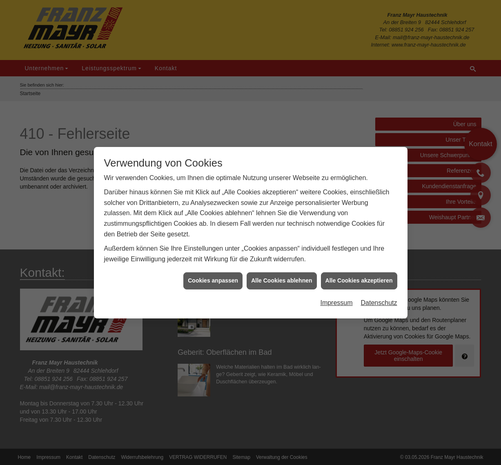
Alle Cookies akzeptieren (359, 278)
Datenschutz (379, 300)
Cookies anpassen (213, 278)
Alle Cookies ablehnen (281, 278)
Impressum (336, 300)
